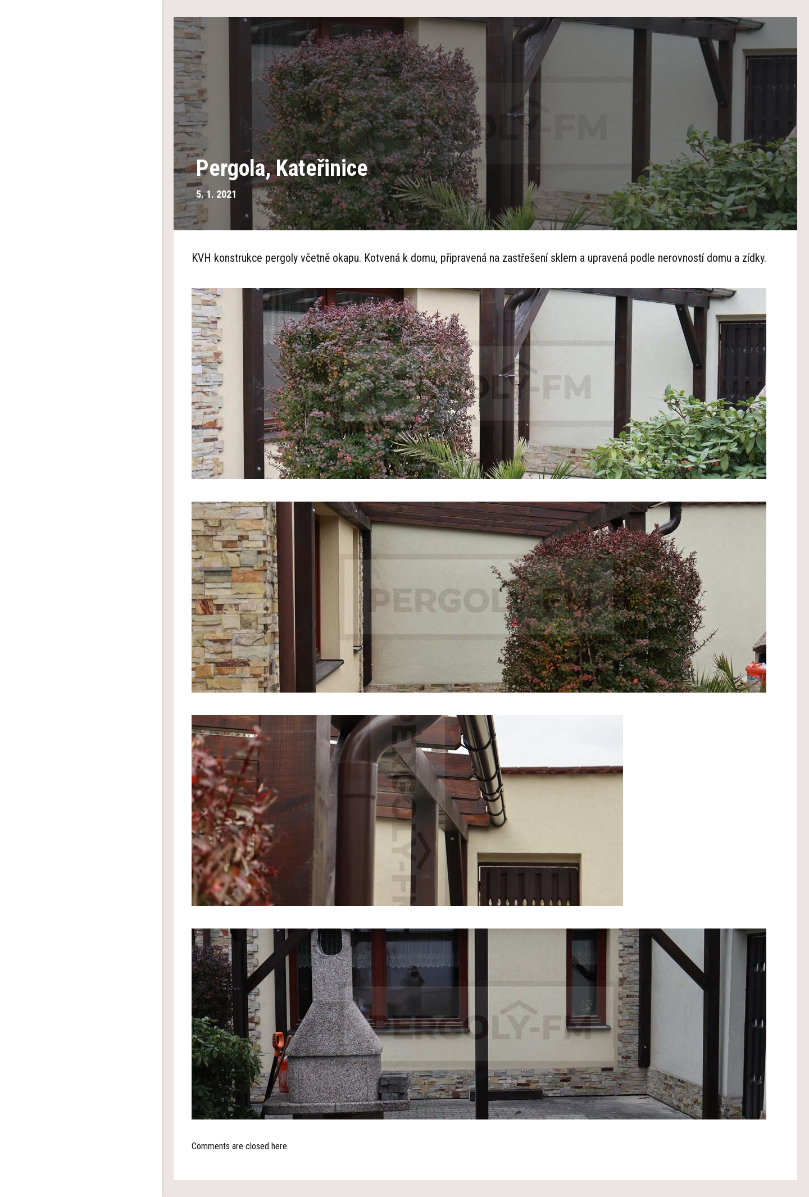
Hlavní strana (81, 84)
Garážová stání (81, 185)
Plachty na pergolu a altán (81, 219)
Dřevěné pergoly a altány (81, 151)
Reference (81, 286)
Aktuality (80, 320)
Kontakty (81, 354)
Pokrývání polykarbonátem (81, 253)
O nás (81, 118)
